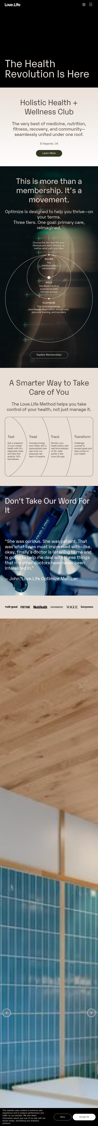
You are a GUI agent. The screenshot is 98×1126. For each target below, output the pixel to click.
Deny (62, 1117)
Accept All (84, 1117)
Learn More (49, 153)
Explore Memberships (49, 355)
